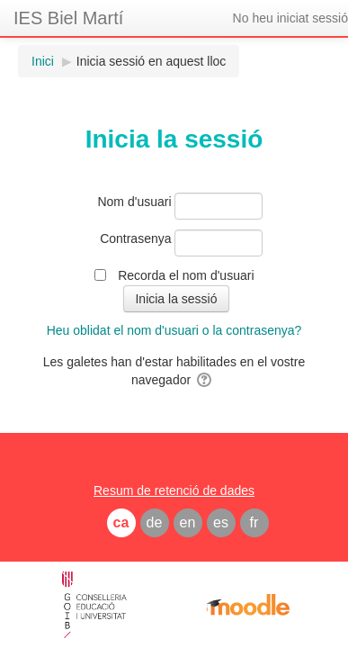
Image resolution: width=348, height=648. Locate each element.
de (155, 522)
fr (254, 522)
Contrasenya (135, 238)
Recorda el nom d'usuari (186, 275)
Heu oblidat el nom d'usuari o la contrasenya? (174, 330)
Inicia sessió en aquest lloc (151, 61)
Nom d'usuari (134, 201)
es (220, 522)
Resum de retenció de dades (174, 490)
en (188, 522)
